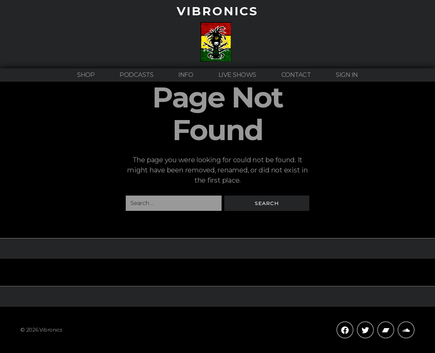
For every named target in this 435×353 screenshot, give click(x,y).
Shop (85, 74)
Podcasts (136, 74)
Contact (296, 74)
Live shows (237, 74)
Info (185, 74)
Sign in (347, 74)
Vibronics (217, 11)
